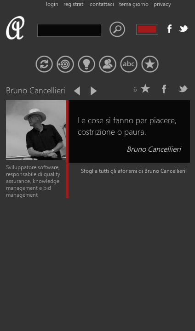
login (52, 3)
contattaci (102, 3)
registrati (74, 3)
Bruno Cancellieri (153, 149)
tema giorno (134, 3)
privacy (162, 3)
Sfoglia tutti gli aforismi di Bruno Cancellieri (133, 170)
